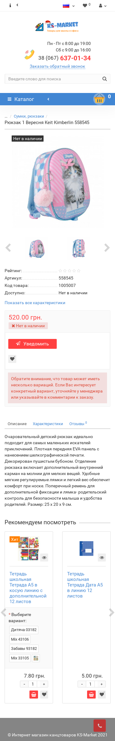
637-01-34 (64, 58)
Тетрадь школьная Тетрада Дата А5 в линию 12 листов (85, 585)
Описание (17, 423)
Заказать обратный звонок (57, 66)
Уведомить (32, 344)
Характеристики (48, 423)
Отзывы (78, 423)
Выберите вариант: (20, 617)
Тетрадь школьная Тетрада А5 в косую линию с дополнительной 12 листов (28, 587)
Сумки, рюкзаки (29, 116)
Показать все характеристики (35, 302)
